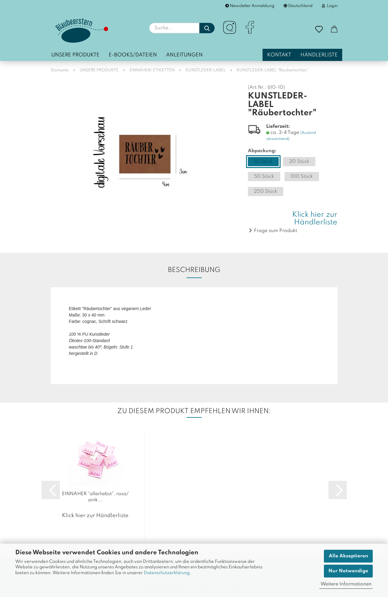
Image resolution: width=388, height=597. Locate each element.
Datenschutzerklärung (167, 573)
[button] (334, 29)
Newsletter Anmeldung (249, 6)
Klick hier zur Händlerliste (314, 218)
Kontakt (279, 55)
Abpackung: (262, 150)
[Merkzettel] (319, 29)
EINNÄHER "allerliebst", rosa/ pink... (95, 497)
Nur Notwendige (348, 571)
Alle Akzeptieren (348, 556)
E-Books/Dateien (133, 55)
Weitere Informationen (346, 584)
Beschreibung (194, 270)
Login (330, 6)
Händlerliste (319, 55)
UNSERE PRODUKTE (75, 55)
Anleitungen (184, 55)
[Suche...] (207, 28)
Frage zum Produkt (275, 230)
